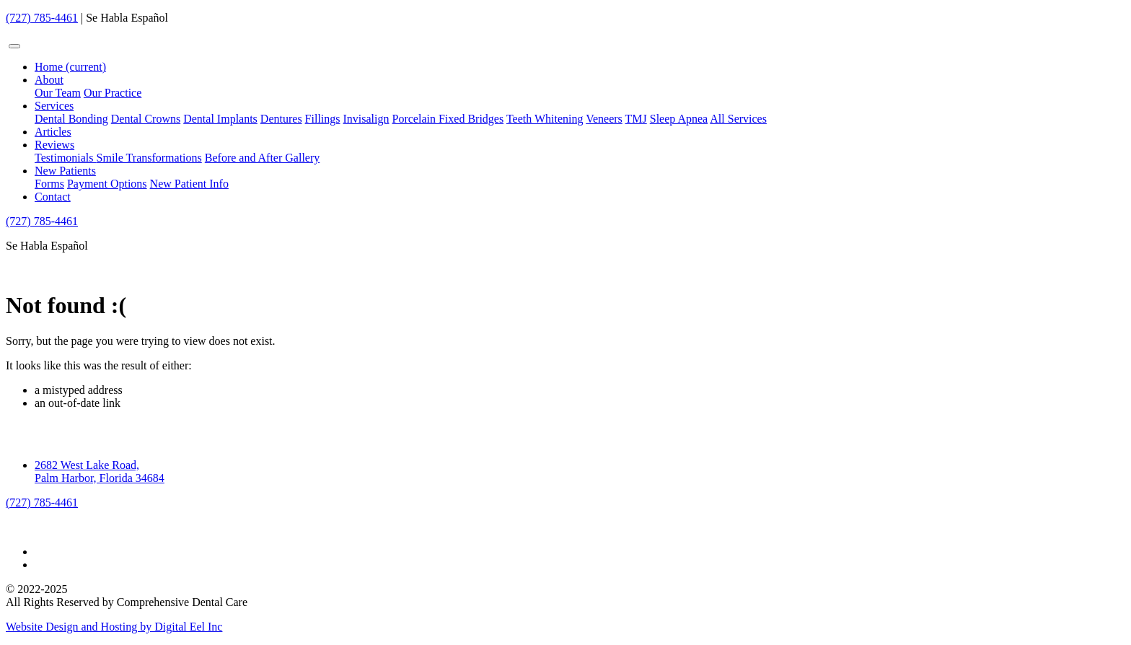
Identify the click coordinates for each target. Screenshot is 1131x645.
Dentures (281, 119)
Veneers (604, 119)
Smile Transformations (149, 158)
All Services (738, 119)
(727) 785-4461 (42, 18)
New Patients (65, 170)
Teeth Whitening (545, 119)
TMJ (636, 119)
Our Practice (112, 93)
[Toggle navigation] (14, 46)
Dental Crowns (145, 119)
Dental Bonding (71, 119)
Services (54, 106)
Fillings (322, 119)
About (49, 80)
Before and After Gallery (262, 158)
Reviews (54, 145)
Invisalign (366, 119)
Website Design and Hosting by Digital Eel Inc (114, 626)
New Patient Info (189, 183)
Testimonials (66, 158)
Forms (49, 183)
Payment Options (107, 183)
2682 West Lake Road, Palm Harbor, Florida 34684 (99, 471)
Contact (53, 196)
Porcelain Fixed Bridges (448, 119)
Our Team (58, 93)
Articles (53, 132)
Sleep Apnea (679, 119)
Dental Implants (220, 119)
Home (70, 67)
